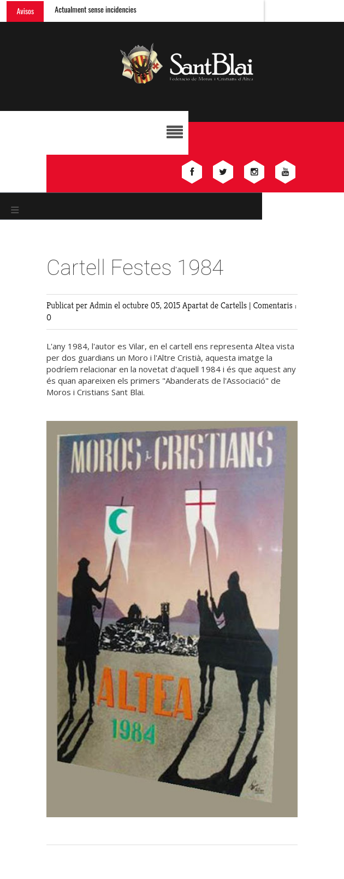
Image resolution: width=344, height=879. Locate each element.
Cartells (235, 305)
